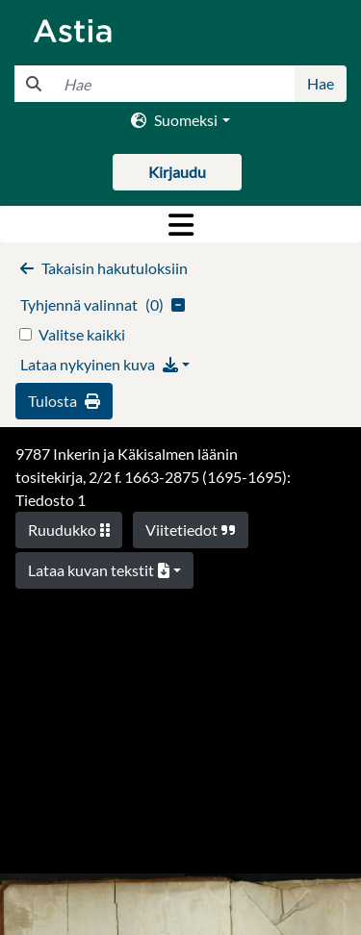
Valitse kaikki (82, 334)
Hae (320, 83)
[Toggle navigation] (180, 224)
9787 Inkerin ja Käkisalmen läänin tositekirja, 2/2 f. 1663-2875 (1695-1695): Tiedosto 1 (153, 476)
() (102, 304)
